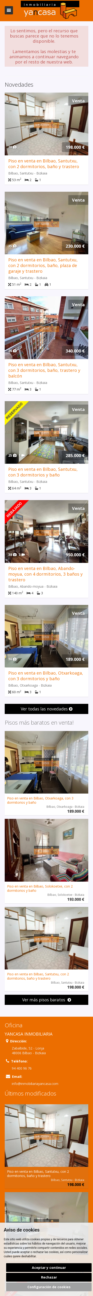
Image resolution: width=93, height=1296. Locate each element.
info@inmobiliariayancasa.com (35, 1083)
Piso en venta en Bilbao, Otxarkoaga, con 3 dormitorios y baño (45, 675)
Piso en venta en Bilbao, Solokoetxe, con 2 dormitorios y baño (40, 888)
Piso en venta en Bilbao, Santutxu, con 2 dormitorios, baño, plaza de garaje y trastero (43, 265)
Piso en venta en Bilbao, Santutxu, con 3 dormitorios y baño (43, 472)
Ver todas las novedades (46, 709)
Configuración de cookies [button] (49, 1287)
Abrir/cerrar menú (9, 10)
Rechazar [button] (49, 1277)
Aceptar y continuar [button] (49, 1267)
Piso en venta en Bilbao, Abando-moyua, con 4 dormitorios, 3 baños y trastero (45, 573)
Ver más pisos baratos (46, 1000)
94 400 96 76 (22, 1068)
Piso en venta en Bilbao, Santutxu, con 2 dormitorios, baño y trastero (43, 163)
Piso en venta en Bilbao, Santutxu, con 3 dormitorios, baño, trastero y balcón (44, 370)
